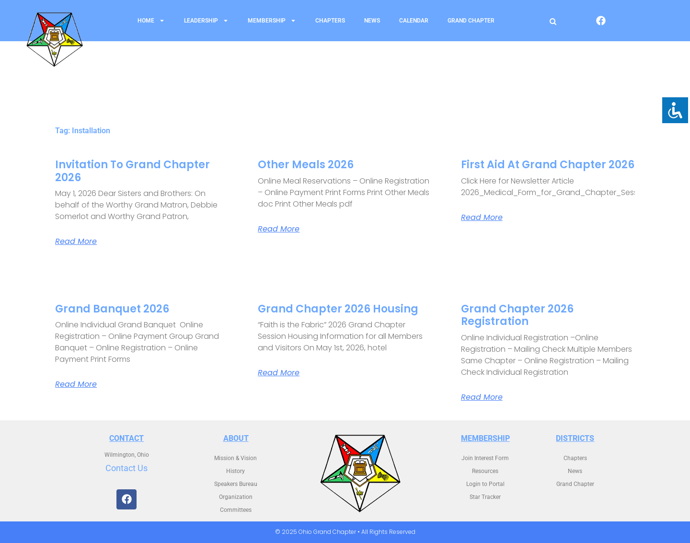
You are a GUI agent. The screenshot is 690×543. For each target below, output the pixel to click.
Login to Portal (485, 484)
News (372, 20)
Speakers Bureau (235, 484)
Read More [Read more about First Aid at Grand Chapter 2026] (482, 217)
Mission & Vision (235, 458)
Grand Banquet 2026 (112, 308)
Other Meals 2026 (306, 164)
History (235, 471)
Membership (272, 20)
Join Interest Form (485, 458)
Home (151, 20)
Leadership (206, 20)
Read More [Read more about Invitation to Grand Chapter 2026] (76, 241)
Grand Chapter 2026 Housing (338, 308)
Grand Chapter (471, 20)
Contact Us (126, 468)
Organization (236, 497)
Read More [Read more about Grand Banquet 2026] (76, 384)
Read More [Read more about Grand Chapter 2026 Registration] (482, 397)
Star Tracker (485, 497)
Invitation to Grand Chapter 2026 (132, 171)
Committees (236, 510)
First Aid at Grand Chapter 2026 (547, 164)
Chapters (330, 20)
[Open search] (553, 21)
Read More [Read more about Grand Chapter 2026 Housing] (278, 373)
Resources (485, 471)
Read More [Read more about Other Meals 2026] (278, 229)
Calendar (413, 20)
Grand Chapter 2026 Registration (517, 315)
